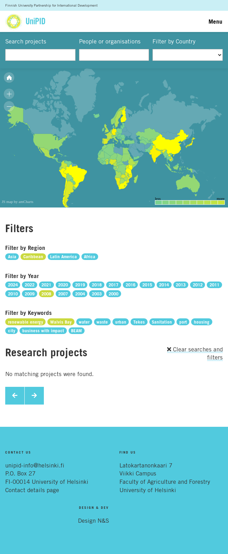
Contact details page (32, 490)
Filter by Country (174, 41)
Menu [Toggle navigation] (215, 21)
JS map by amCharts (17, 201)
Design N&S (93, 520)
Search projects (25, 41)
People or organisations (110, 41)
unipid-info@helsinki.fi (34, 465)
